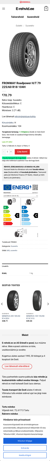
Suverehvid (33, 17)
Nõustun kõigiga (25, 441)
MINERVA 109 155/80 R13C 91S (35, 317)
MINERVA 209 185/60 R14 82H (11, 317)
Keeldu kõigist (25, 455)
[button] (3, 8)
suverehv (13, 250)
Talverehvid (17, 17)
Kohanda (25, 448)
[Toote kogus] (7, 152)
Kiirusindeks (7, 122)
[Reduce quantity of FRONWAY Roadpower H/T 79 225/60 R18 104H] (3, 152)
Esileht (19, 25)
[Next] (47, 309)
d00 (8, 250)
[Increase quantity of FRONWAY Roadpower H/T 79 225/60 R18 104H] (11, 152)
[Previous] (2, 309)
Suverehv (29, 25)
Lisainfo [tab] (5, 266)
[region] (25, 438)
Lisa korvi (22, 152)
